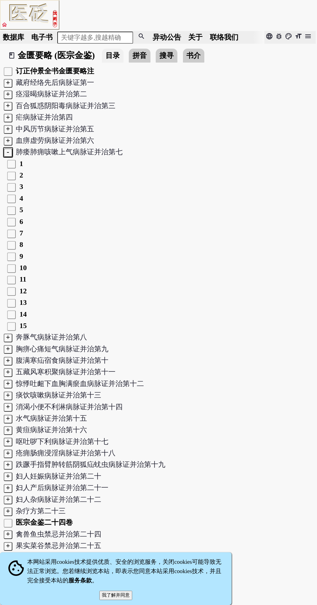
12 (22, 291)
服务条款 (80, 580)
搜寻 (166, 55)
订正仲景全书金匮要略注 (54, 71)
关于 (195, 37)
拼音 (139, 55)
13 (22, 302)
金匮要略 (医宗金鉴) (56, 55)
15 (22, 326)
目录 (113, 55)
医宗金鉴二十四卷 (43, 522)
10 (22, 268)
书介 (193, 55)
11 (22, 279)
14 (22, 314)
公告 (167, 37)
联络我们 (224, 37)
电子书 (42, 37)
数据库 (13, 37)
